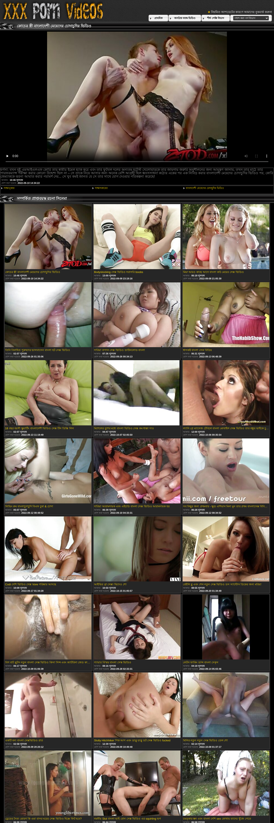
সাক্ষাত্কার (9, 188)
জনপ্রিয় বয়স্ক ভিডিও (185, 18)
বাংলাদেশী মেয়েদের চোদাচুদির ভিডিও (205, 188)
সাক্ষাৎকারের (101, 188)
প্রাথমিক (158, 18)
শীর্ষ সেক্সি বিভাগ (215, 18)
